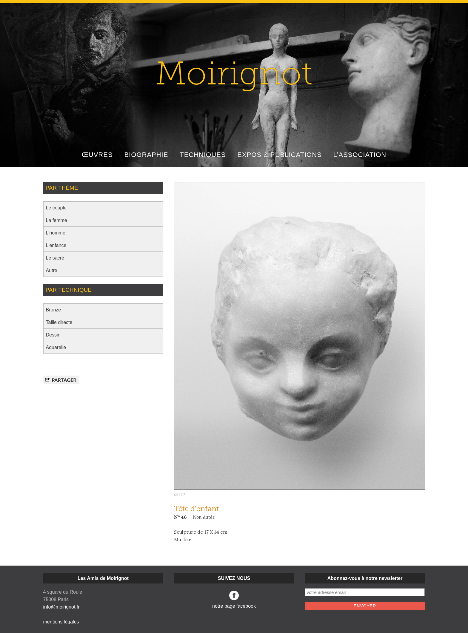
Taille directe (59, 322)
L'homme (55, 232)
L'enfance (56, 245)
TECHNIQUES (203, 154)
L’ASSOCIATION (360, 154)
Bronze (53, 309)
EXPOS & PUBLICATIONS (279, 154)
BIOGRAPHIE (146, 154)
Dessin (53, 334)
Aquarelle (56, 347)
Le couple (56, 207)
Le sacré (55, 257)
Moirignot (234, 76)
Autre (51, 270)
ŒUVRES (97, 154)
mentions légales (61, 621)
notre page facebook (234, 600)
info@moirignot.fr (61, 606)
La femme (56, 220)
